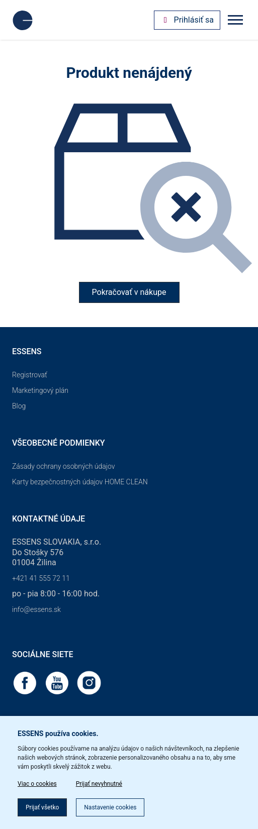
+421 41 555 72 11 (41, 578)
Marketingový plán (40, 390)
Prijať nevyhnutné (99, 783)
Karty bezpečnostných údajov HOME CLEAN (80, 482)
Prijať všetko (42, 807)
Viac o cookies (37, 783)
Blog (19, 406)
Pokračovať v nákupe (129, 292)
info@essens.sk (36, 609)
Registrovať (29, 375)
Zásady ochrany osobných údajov (63, 466)
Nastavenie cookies (110, 807)
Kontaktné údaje (48, 519)
